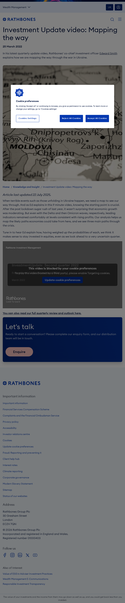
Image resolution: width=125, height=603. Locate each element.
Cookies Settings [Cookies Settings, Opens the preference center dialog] (28, 118)
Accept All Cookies (97, 118)
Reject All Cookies (71, 118)
